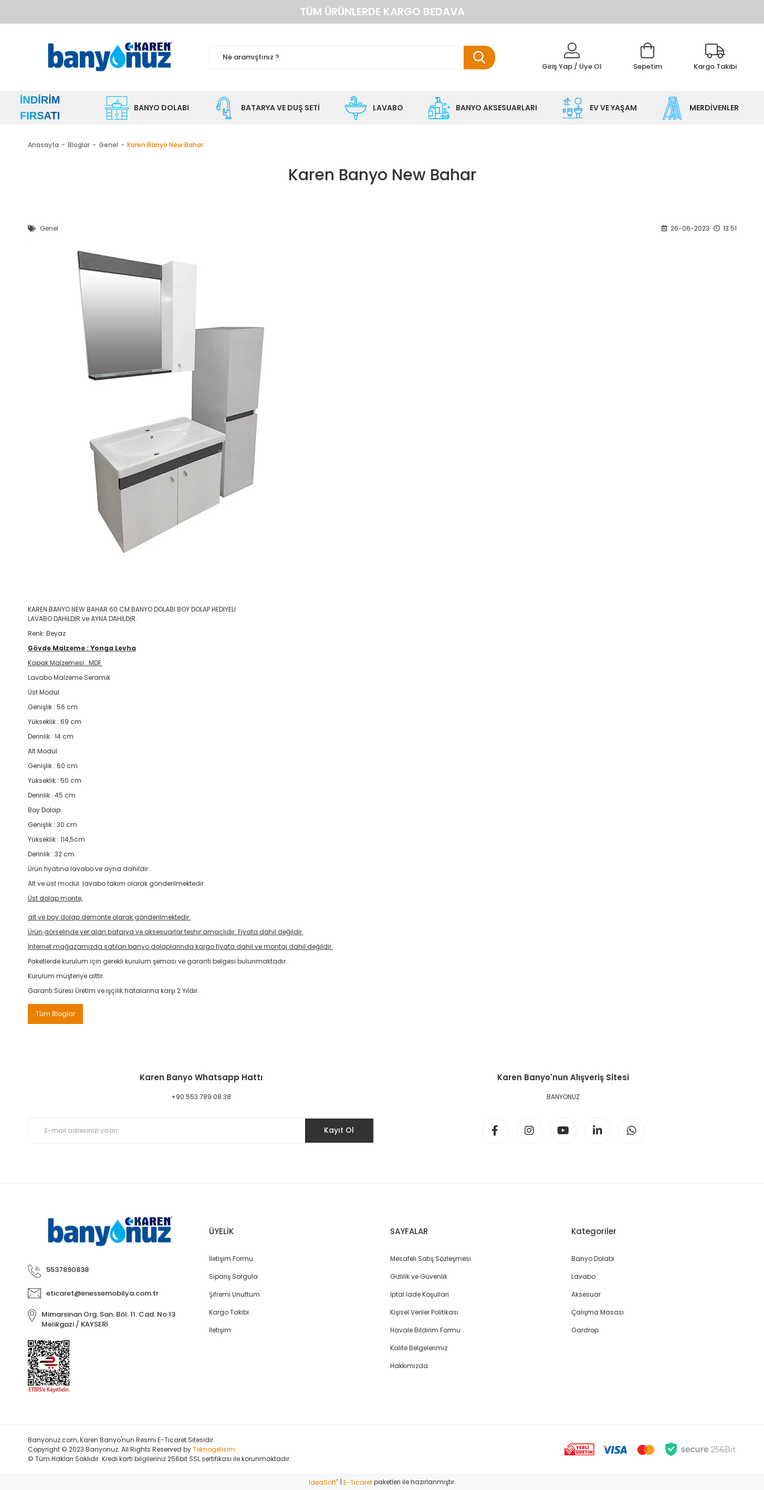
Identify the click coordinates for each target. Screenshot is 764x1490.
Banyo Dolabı (592, 1258)
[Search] (352, 57)
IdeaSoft (323, 1482)
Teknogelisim (214, 1449)
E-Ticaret (357, 1482)
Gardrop (585, 1330)
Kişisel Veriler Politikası (424, 1312)
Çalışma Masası (597, 1312)
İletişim (220, 1330)
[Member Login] (572, 57)
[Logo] (110, 57)
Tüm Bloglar (55, 1013)
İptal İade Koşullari (419, 1294)
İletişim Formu (231, 1258)
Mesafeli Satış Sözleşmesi (430, 1258)
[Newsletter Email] (201, 1131)
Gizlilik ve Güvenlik (418, 1276)
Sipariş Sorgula (233, 1276)
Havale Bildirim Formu (425, 1330)
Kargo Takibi (229, 1312)
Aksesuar (586, 1294)
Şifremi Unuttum (234, 1294)
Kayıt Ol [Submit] (339, 1130)
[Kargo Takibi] (715, 57)
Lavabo (583, 1276)
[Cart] (647, 57)
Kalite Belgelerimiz (418, 1347)
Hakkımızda (409, 1365)
